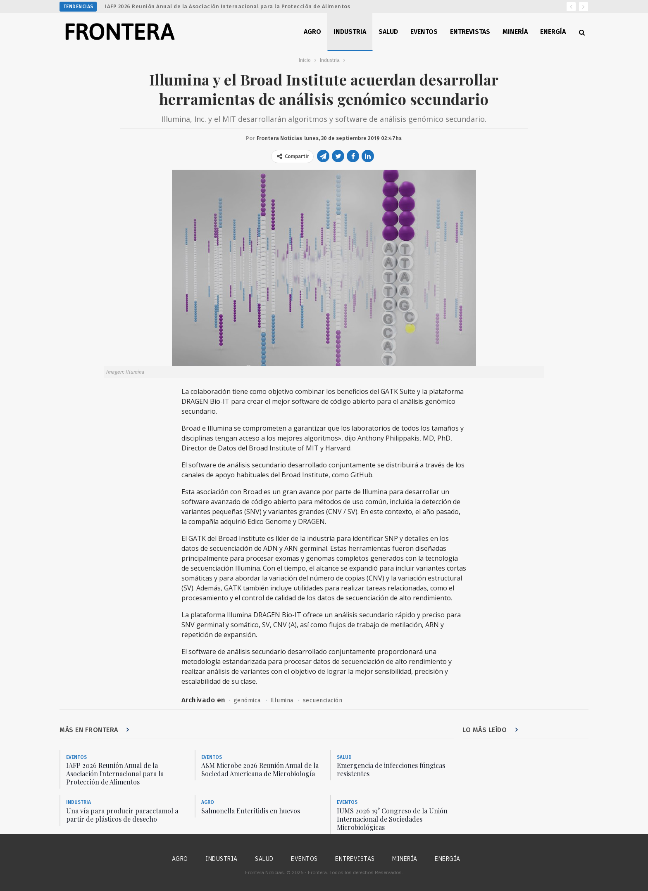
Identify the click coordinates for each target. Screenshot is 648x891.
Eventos (424, 32)
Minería (515, 32)
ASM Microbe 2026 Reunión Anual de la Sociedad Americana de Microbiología (260, 769)
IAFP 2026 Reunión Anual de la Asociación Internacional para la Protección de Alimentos (227, 6)
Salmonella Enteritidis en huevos (250, 810)
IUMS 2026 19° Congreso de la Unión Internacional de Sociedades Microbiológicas (392, 819)
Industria (350, 32)
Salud (388, 32)
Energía (553, 32)
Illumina (282, 700)
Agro (312, 32)
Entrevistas (470, 32)
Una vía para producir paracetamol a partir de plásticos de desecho (122, 814)
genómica (247, 700)
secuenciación (323, 700)
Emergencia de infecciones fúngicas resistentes (391, 769)
